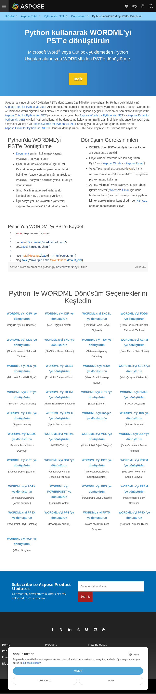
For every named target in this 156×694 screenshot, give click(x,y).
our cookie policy (32, 663)
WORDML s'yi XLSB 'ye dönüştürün (59, 368)
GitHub (82, 267)
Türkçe (131, 6)
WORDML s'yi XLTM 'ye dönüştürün (59, 394)
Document (22, 153)
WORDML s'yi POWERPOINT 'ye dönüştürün (59, 491)
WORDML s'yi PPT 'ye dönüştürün (59, 515)
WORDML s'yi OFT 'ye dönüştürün (22, 462)
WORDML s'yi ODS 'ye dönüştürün (22, 342)
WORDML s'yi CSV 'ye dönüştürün (22, 316)
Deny (111, 680)
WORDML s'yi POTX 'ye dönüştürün (21, 489)
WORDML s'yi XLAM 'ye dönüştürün (134, 342)
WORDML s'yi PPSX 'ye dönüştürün (21, 515)
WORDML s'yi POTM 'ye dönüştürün (134, 462)
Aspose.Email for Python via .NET (26, 128)
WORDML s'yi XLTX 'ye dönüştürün (96, 394)
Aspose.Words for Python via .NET (102, 115)
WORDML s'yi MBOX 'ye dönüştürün (22, 436)
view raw (140, 267)
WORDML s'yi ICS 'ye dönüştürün (134, 415)
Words (113, 189)
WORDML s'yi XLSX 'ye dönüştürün (134, 368)
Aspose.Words (112, 163)
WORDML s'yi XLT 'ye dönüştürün (21, 394)
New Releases (97, 644)
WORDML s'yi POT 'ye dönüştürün (97, 462)
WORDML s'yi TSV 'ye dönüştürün (97, 342)
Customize (45, 680)
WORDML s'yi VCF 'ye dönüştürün (22, 541)
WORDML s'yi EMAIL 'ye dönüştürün (134, 394)
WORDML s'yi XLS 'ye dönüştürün (22, 368)
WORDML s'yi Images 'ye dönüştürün (96, 415)
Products (51, 644)
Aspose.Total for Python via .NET (26, 106)
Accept (78, 671)
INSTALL (141, 200)
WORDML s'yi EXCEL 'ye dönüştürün (96, 316)
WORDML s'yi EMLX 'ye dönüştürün (59, 415)
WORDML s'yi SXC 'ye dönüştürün (59, 342)
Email (125, 189)
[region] (78, 246)
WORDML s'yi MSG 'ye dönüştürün (96, 436)
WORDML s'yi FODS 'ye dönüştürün (134, 316)
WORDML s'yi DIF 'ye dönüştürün (59, 316)
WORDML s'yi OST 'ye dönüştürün (59, 462)
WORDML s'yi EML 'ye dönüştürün (22, 415)
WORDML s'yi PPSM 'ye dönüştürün (134, 489)
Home (6, 644)
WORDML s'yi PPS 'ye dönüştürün (97, 489)
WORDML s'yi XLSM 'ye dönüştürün (96, 368)
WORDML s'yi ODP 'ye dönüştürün (134, 436)
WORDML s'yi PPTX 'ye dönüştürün (134, 515)
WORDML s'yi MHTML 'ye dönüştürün (59, 436)
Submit (85, 596)
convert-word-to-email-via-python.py (33, 267)
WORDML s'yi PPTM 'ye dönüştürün (96, 515)
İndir (78, 79)
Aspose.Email (134, 163)
